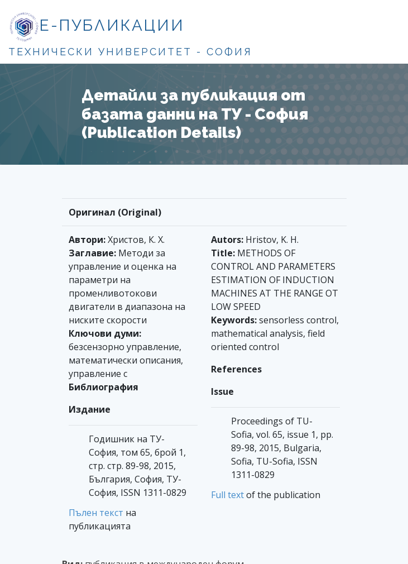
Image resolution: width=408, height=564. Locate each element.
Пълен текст (96, 512)
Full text (227, 495)
